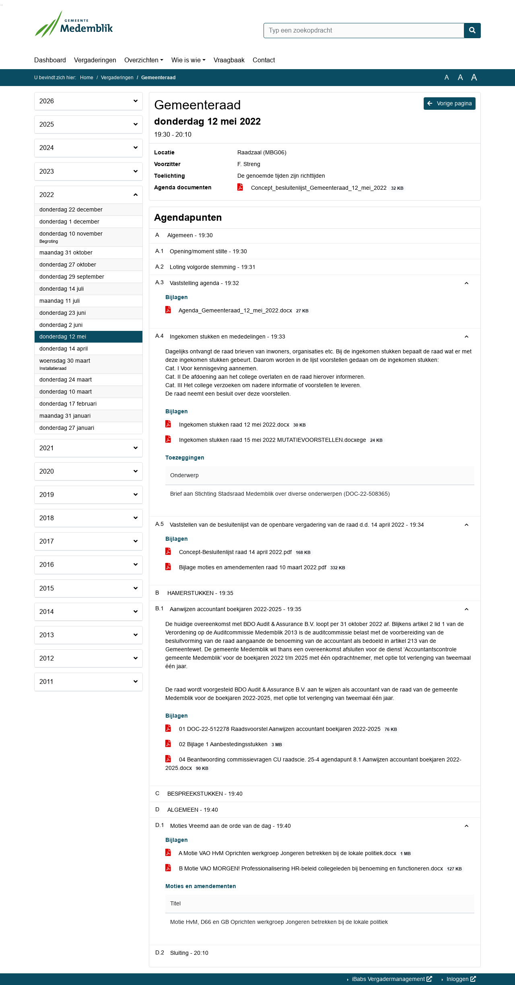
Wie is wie (186, 60)
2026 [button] (46, 101)
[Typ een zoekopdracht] (372, 30)
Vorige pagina (449, 103)
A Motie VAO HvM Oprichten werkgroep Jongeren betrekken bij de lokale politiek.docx (289, 853)
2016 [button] (46, 564)
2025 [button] (46, 124)
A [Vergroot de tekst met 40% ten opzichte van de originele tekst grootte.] (474, 77)
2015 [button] (46, 588)
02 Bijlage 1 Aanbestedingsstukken (225, 744)
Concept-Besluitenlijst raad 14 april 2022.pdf (239, 552)
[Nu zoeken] (472, 30)
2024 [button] (46, 147)
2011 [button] (46, 681)
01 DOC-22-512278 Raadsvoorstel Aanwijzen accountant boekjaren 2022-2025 (282, 729)
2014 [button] (46, 611)
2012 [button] (46, 658)
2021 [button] (46, 448)
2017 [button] (46, 541)
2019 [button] (46, 494)
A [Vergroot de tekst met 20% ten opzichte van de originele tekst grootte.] (460, 77)
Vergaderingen (95, 60)
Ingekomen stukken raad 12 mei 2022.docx (237, 424)
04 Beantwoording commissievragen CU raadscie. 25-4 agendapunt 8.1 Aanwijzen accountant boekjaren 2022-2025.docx (313, 764)
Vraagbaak (229, 60)
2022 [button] (46, 194)
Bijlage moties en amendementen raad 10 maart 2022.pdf (256, 567)
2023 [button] (46, 171)
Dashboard (50, 60)
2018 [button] (46, 518)
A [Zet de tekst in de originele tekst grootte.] (447, 77)
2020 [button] (46, 471)
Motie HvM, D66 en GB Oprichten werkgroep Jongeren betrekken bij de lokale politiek (279, 922)
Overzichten (141, 60)
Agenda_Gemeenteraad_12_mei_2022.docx (238, 310)
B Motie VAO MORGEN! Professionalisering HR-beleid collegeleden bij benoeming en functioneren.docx (315, 868)
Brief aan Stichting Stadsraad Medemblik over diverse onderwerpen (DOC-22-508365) (280, 494)
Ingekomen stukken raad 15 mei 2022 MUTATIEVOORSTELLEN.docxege (275, 440)
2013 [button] (46, 635)
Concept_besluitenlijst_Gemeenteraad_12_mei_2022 (321, 188)
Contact (264, 60)
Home (86, 77)
